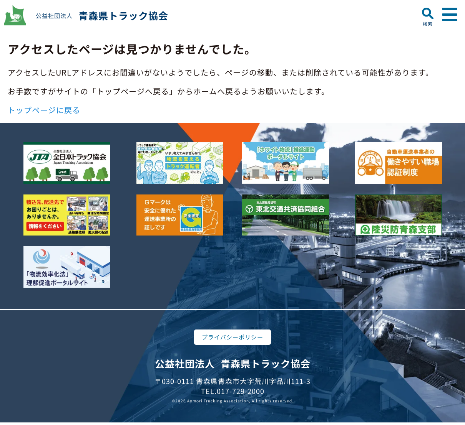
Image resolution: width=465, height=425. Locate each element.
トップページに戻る (44, 109)
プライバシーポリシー (232, 337)
